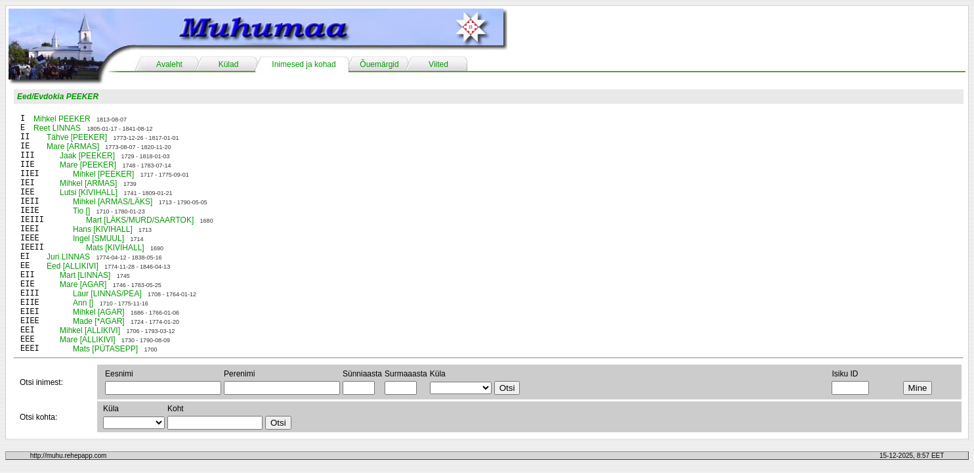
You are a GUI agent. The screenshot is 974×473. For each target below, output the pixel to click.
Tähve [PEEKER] (77, 137)
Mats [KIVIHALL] (115, 247)
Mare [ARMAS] (73, 146)
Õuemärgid (379, 64)
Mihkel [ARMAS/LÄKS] (112, 201)
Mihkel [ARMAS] (88, 183)
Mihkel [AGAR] (99, 312)
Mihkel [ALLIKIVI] (90, 330)
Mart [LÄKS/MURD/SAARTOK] (140, 220)
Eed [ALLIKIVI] (72, 266)
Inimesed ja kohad (303, 64)
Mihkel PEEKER (62, 119)
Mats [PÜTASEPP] (105, 348)
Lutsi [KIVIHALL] (88, 192)
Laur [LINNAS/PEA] (107, 293)
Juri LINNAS (68, 256)
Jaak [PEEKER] (87, 155)
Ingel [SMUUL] (98, 238)
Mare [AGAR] (83, 284)
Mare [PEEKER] (88, 164)
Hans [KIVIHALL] (103, 229)
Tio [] (81, 210)
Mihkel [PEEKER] (103, 174)
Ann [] (83, 302)
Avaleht (169, 64)
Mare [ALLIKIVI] (88, 339)
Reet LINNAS (57, 128)
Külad (229, 64)
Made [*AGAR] (99, 321)
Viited (438, 64)
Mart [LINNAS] (85, 275)
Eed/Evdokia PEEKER (57, 96)
